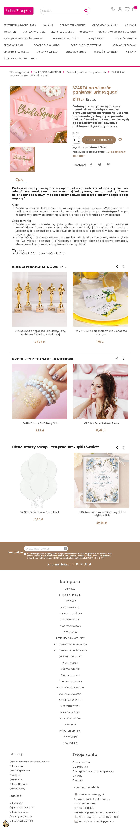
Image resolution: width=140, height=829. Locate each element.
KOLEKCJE (130, 25)
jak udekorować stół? (23, 807)
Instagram (85, 564)
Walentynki (11, 32)
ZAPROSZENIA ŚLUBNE (72, 25)
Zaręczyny (86, 32)
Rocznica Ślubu (76, 52)
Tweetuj (99, 164)
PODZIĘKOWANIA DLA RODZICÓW (117, 32)
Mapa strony (18, 788)
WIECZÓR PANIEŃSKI (105, 52)
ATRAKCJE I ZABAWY (124, 45)
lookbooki (17, 803)
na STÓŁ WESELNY (126, 38)
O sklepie (16, 775)
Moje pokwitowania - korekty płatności (94, 771)
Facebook (72, 564)
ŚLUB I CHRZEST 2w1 (15, 58)
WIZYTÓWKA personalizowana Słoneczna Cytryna (101, 332)
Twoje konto (85, 754)
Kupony (79, 780)
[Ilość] (77, 139)
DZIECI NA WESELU (47, 52)
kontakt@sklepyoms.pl (101, 821)
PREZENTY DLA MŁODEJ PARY (20, 25)
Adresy (78, 775)
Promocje (17, 779)
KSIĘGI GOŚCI (97, 38)
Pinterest (108, 164)
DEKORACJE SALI (13, 45)
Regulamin (18, 766)
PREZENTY (130, 52)
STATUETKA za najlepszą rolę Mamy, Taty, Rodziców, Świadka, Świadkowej (40, 332)
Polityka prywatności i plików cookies (30, 761)
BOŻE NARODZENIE (71, 607)
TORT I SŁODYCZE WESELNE (86, 45)
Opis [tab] (19, 179)
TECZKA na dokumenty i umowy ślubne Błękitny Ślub (102, 513)
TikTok (90, 564)
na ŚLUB (48, 25)
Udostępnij (91, 164)
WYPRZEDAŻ (71, 737)
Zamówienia (81, 766)
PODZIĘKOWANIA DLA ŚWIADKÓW (23, 38)
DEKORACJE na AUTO (46, 45)
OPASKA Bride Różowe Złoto (101, 423)
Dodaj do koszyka (98, 140)
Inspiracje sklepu (20, 812)
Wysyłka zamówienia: (85, 147)
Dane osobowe (82, 762)
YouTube (77, 564)
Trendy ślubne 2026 (22, 816)
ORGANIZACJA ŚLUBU (105, 25)
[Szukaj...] (65, 11)
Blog (34, 58)
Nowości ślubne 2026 (22, 821)
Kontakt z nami (19, 784)
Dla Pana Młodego (63, 32)
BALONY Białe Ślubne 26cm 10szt (39, 512)
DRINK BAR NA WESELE (16, 52)
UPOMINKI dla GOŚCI (65, 38)
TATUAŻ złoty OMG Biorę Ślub (40, 423)
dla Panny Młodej (34, 32)
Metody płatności (21, 770)
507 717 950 (112, 817)
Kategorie (70, 581)
